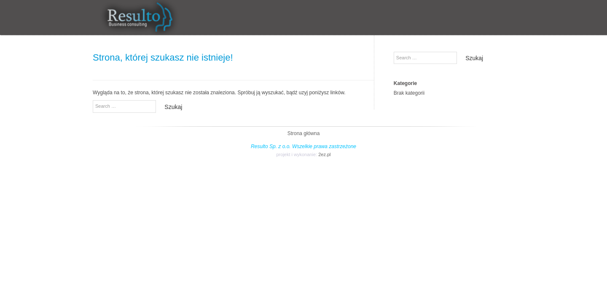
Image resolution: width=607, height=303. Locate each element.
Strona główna (303, 133)
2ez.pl (324, 154)
